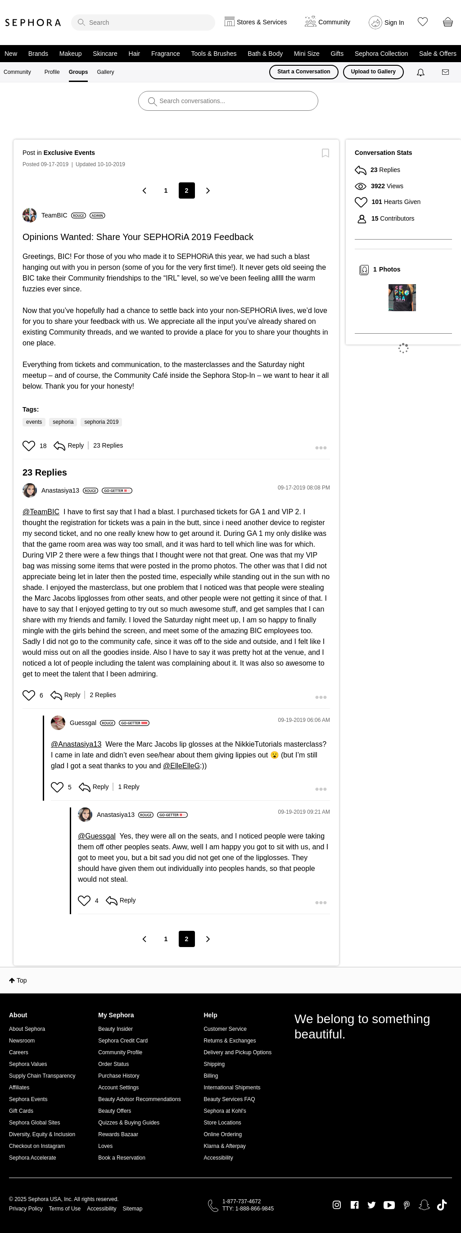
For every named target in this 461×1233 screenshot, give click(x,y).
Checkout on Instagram (37, 1146)
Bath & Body (265, 53)
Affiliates (19, 1087)
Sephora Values (28, 1064)
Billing (210, 1076)
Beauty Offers (114, 1111)
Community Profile (120, 1052)
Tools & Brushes (213, 53)
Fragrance (165, 53)
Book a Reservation (121, 1158)
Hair (134, 53)
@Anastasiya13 (76, 744)
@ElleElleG (181, 766)
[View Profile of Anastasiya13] (69, 490)
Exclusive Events (69, 152)
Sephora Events (28, 1099)
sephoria (63, 422)
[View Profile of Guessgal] (92, 723)
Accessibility (218, 1158)
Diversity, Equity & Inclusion (42, 1134)
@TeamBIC (41, 512)
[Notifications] (422, 72)
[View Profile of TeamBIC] (63, 215)
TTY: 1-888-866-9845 (248, 1209)
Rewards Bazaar (118, 1134)
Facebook (354, 1205)
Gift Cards (21, 1111)
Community (17, 72)
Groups (78, 72)
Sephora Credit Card (123, 1041)
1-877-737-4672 (241, 1201)
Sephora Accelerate (32, 1158)
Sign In (394, 22)
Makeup (70, 53)
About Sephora (27, 1029)
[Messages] (446, 72)
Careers (18, 1052)
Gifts (336, 53)
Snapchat (424, 1205)
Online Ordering (222, 1134)
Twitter (371, 1205)
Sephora (33, 22)
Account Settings (118, 1087)
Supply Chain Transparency (42, 1076)
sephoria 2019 (101, 422)
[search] (143, 22)
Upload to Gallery (373, 71)
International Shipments (231, 1087)
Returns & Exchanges (229, 1041)
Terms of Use (65, 1209)
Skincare (105, 53)
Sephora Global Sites (34, 1123)
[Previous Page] (145, 190)
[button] (30, 445)
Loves (105, 1146)
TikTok (441, 1205)
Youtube (389, 1206)
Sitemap (132, 1209)
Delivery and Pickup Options (237, 1052)
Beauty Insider (115, 1029)
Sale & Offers (437, 53)
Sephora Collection (381, 53)
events (34, 422)
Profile (52, 72)
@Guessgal (97, 836)
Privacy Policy (26, 1209)
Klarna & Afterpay (224, 1146)
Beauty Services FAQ (229, 1099)
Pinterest (406, 1205)
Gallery (105, 72)
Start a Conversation (303, 71)
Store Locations (222, 1123)
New (11, 53)
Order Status (113, 1064)
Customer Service (224, 1029)
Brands (38, 53)
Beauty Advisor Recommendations (139, 1099)
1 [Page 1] (166, 190)
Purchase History (118, 1076)
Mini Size (307, 53)
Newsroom (22, 1041)
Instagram (337, 1205)
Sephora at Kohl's (224, 1111)
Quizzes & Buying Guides (128, 1123)
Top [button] (22, 980)
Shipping (214, 1064)
